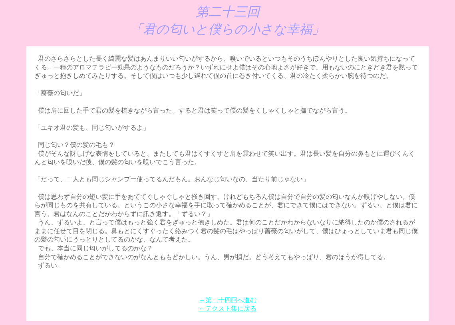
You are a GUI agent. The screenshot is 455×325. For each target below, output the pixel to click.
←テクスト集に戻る (227, 308)
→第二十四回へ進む (227, 300)
